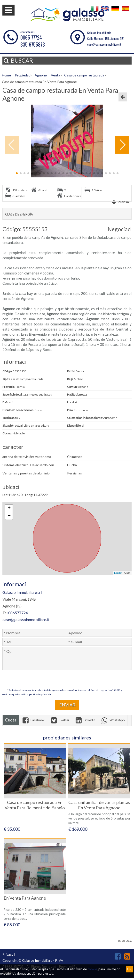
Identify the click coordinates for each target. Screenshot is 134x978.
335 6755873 (32, 44)
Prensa (120, 202)
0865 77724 (31, 37)
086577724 (18, 612)
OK (129, 969)
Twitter (59, 720)
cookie (92, 969)
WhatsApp (112, 720)
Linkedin (84, 720)
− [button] (9, 516)
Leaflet (118, 572)
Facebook (33, 720)
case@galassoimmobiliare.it (104, 44)
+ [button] (9, 508)
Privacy (7, 954)
